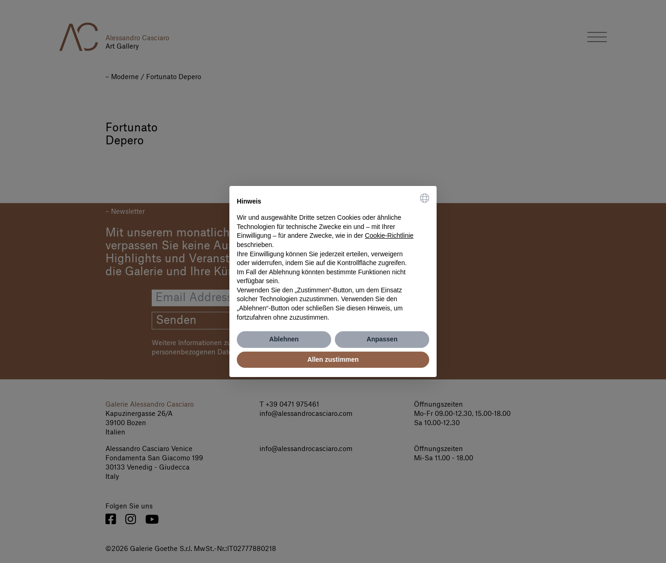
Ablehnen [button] (284, 339)
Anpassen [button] (382, 339)
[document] (333, 258)
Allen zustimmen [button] (332, 359)
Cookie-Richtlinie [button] (389, 235)
